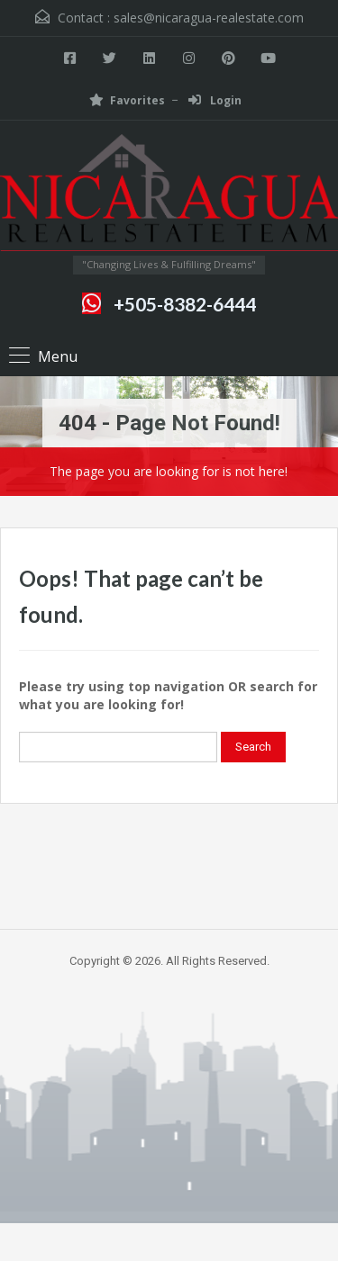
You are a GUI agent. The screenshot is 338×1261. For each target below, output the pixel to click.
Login (215, 100)
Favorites (127, 100)
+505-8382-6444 (185, 304)
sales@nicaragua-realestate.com (209, 17)
